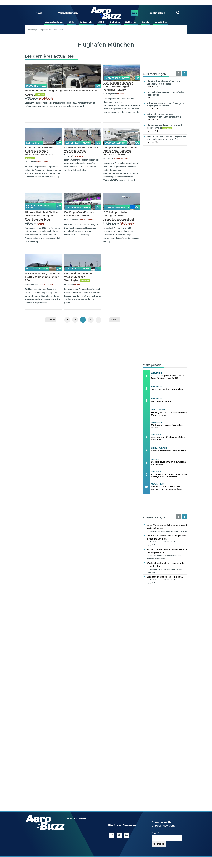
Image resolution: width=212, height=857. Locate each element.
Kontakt (82, 819)
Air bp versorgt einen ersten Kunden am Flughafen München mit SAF (120, 151)
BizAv (71, 22)
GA (153, 87)
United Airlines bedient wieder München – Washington (78, 277)
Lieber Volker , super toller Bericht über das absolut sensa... (167, 526)
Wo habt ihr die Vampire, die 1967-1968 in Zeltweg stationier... (167, 551)
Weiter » (114, 320)
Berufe (145, 22)
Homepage (32, 30)
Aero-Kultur (160, 22)
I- (152, 98)
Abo (134, 13)
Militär (101, 22)
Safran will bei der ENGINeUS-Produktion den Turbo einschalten (164, 115)
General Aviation (54, 22)
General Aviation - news (37, 206)
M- (153, 109)
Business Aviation (115, 143)
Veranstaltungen (68, 13)
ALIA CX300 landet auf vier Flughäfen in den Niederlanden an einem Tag (166, 137)
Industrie (115, 22)
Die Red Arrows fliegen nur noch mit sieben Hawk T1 (165, 126)
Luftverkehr (86, 22)
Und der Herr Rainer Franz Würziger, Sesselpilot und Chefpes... (166, 537)
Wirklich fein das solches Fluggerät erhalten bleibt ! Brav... (166, 564)
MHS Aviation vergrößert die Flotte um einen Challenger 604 (42, 277)
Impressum (72, 819)
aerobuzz (120, 93)
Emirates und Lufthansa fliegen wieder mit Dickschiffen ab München (40, 151)
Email (155, 833)
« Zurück (51, 320)
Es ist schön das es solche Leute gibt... (165, 577)
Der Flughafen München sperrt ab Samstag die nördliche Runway (118, 86)
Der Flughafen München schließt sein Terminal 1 (79, 214)
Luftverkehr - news (117, 78)
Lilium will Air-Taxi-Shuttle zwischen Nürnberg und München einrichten (41, 215)
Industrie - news (36, 86)
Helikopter (130, 22)
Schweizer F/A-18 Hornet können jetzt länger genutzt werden (165, 104)
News (38, 13)
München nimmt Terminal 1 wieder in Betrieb (81, 149)
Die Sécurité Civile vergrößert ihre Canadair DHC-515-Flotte (163, 82)
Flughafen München (48, 30)
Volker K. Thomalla (46, 98)
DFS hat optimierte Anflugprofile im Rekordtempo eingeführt (118, 215)
